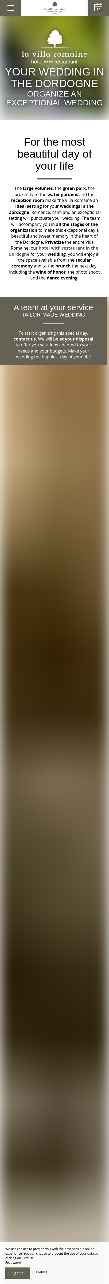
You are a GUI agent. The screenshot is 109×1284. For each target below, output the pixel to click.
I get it (17, 1272)
